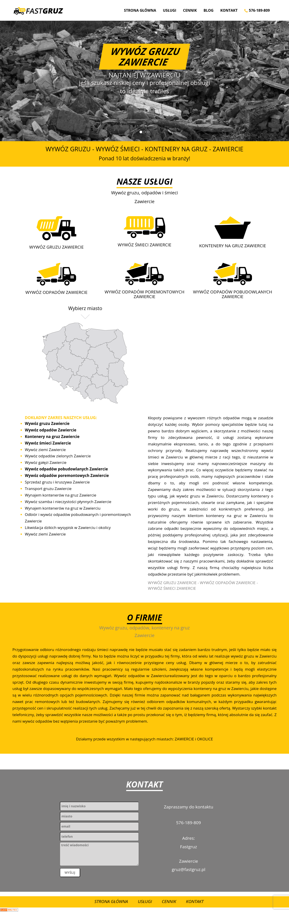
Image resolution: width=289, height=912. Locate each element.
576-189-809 (257, 10)
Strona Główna (140, 10)
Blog (209, 10)
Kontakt (229, 10)
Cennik (190, 10)
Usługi (169, 10)
